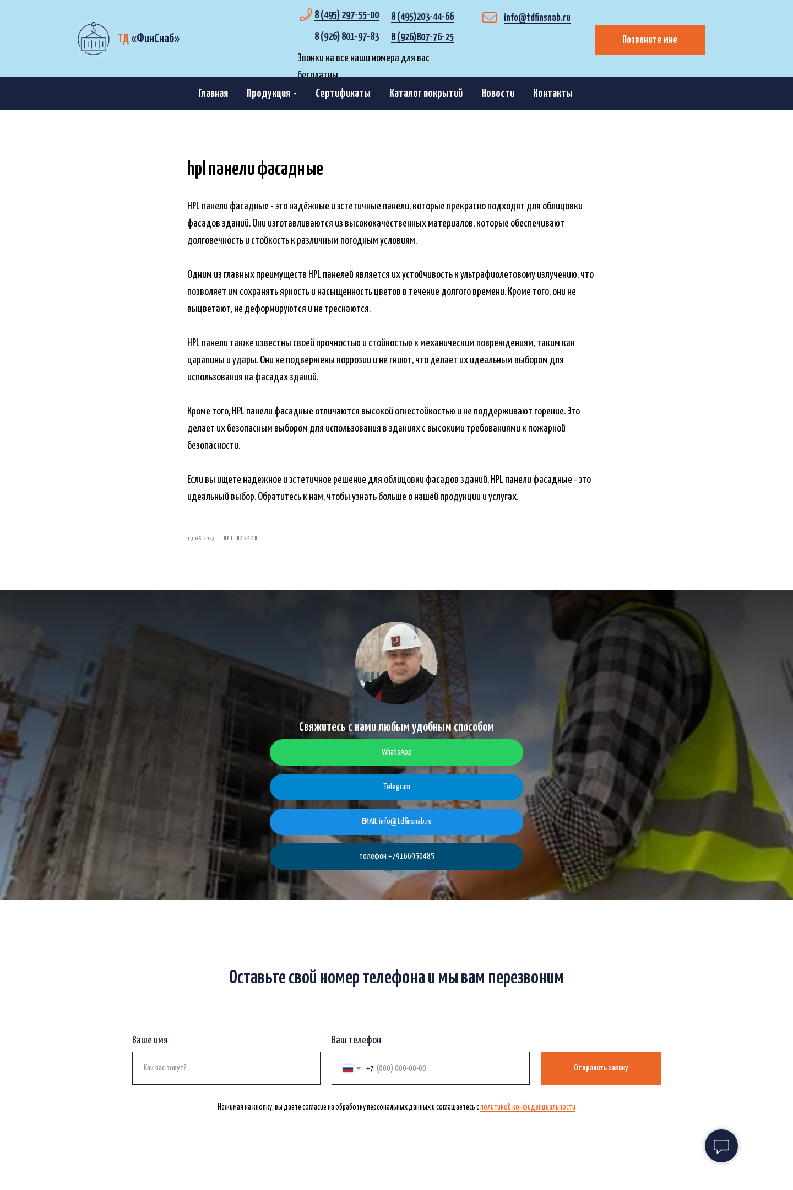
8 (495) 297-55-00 (346, 15)
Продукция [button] (268, 93)
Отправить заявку (601, 1078)
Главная (213, 93)
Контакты (553, 93)
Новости (497, 93)
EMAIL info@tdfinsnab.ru (397, 831)
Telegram (396, 797)
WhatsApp (397, 762)
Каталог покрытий (426, 93)
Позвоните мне (649, 40)
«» (148, 39)
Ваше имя (150, 1050)
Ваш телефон (356, 1050)
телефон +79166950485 (396, 866)
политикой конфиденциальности (527, 1117)
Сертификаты (343, 93)
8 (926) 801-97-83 (346, 36)
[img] (93, 38)
